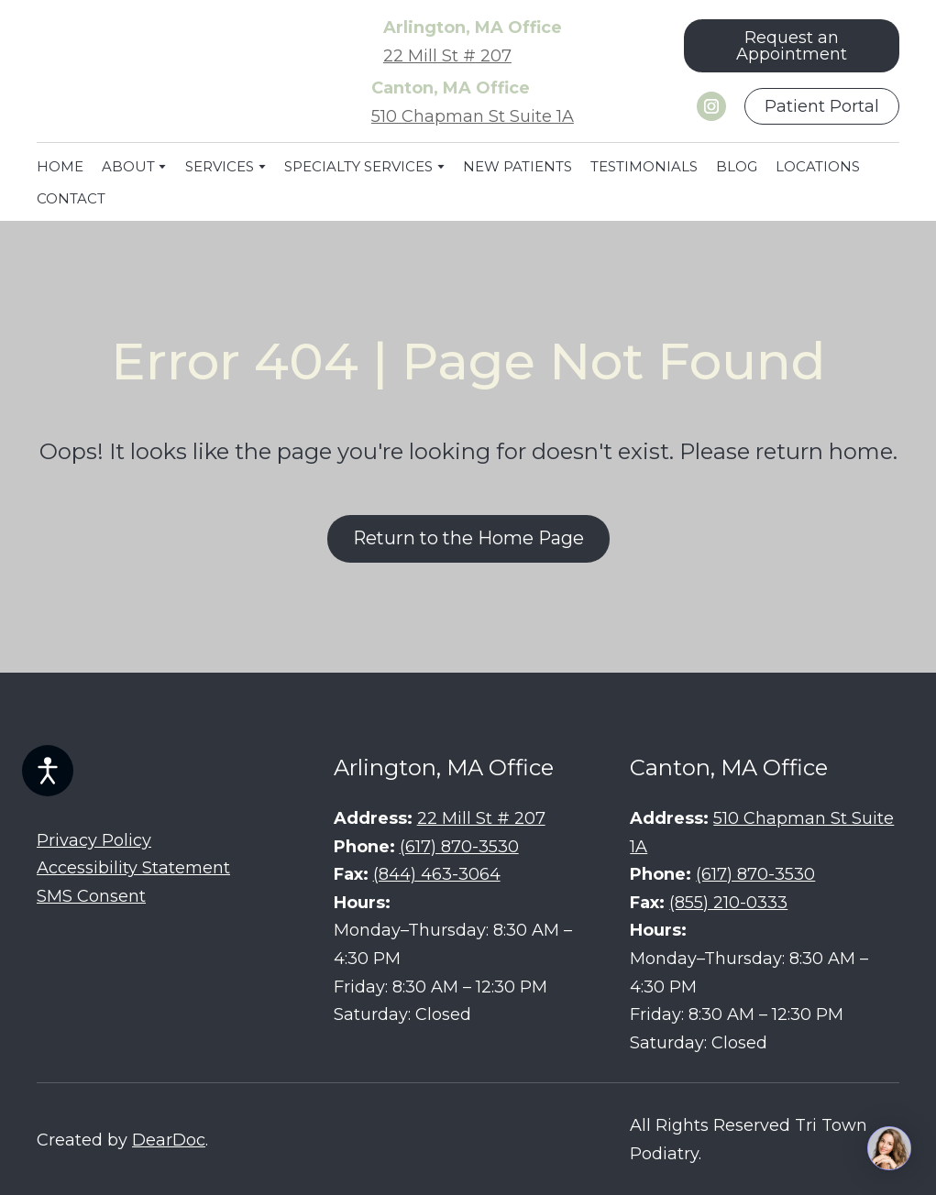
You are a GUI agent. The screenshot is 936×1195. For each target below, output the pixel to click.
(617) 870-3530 (459, 847)
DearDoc (168, 1140)
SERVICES (219, 166)
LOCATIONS (818, 166)
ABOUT (128, 166)
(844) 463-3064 (437, 874)
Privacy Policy (94, 840)
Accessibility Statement (133, 868)
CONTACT (71, 198)
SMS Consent (91, 896)
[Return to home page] (149, 72)
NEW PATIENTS (517, 166)
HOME (60, 166)
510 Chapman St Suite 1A (472, 116)
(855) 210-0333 (728, 903)
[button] (791, 45)
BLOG (736, 166)
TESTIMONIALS (644, 166)
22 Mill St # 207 (447, 56)
